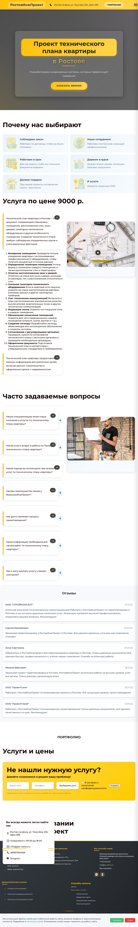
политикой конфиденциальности (93, 787)
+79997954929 (114, 5)
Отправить (114, 786)
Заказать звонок (69, 85)
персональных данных (61, 793)
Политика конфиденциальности (20, 894)
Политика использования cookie (20, 899)
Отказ (130, 920)
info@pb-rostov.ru (20, 846)
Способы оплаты (81, 883)
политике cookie (35, 921)
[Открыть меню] (135, 4)
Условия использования (16, 888)
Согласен (117, 920)
